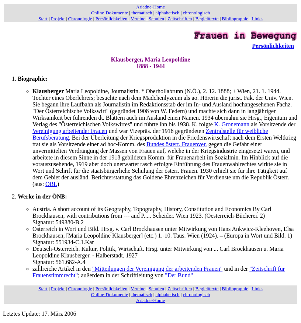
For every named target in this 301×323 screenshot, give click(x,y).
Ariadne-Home (150, 7)
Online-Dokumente (109, 12)
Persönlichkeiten (112, 18)
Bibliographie (235, 18)
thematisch (141, 12)
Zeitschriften (179, 18)
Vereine (138, 18)
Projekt (58, 18)
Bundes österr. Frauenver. (176, 144)
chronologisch (196, 12)
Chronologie (80, 18)
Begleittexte (207, 18)
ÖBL (51, 184)
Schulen (156, 18)
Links (257, 18)
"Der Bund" (179, 275)
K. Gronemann (231, 124)
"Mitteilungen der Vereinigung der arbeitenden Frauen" (157, 269)
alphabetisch (168, 12)
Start (43, 18)
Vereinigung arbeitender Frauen (69, 131)
